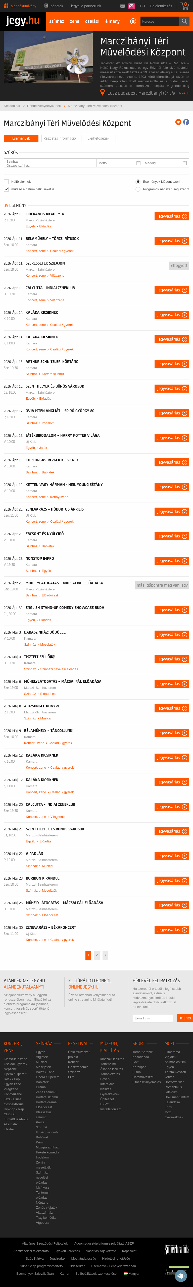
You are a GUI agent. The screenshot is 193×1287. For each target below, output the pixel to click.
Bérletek (57, 6)
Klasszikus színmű (43, 1114)
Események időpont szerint (162, 181)
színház (56, 21)
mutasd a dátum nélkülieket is (32, 189)
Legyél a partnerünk (86, 6)
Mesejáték (47, 644)
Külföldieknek (21, 181)
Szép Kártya (35, 1258)
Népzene (10, 1069)
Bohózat (42, 1137)
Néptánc (42, 1202)
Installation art (110, 1109)
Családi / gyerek (61, 251)
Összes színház (48, 166)
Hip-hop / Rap (14, 1109)
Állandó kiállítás (111, 1069)
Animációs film (175, 1062)
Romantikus (173, 1087)
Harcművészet (142, 1077)
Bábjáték (48, 472)
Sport (138, 1043)
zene (74, 21)
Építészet (107, 1099)
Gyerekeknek (110, 1094)
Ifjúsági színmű (47, 1132)
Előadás (45, 226)
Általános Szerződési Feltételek (45, 1243)
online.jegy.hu (83, 987)
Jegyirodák (57, 1258)
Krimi (39, 1142)
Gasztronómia (78, 1067)
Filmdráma (172, 1052)
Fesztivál (78, 1043)
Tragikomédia (46, 1217)
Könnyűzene (59, 497)
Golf (135, 1062)
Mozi (169, 1043)
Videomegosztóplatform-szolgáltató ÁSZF (104, 1243)
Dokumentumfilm (177, 1097)
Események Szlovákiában (35, 1273)
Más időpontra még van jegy (162, 585)
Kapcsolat (129, 1251)
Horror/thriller (174, 1082)
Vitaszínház (44, 1212)
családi (92, 21)
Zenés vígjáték (46, 1207)
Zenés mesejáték (43, 1164)
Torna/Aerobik (142, 1052)
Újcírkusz (42, 1187)
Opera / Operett (15, 1074)
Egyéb (30, 226)
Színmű (41, 1127)
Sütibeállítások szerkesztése (96, 1273)
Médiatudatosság (83, 1258)
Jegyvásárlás (169, 216)
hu (142, 6)
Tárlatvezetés (110, 1074)
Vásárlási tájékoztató (101, 1251)
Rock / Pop (12, 1079)
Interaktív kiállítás (107, 1086)
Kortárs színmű (53, 374)
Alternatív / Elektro (11, 1126)
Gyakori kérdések (67, 1251)
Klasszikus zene (15, 1059)
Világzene (57, 275)
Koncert (73, 1062)
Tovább (184, 93)
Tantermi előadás (42, 1195)
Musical (45, 718)
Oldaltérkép (77, 1266)
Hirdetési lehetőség (116, 1258)
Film (71, 1077)
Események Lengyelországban (113, 1266)
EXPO (104, 1104)
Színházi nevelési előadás (59, 669)
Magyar (131, 1273)
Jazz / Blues (12, 1099)
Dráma (41, 1087)
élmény (112, 21)
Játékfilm (171, 1092)
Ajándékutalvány (23, 6)
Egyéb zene (12, 1084)
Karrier (64, 1273)
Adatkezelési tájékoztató (31, 1251)
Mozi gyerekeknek (174, 1114)
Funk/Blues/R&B (16, 1119)
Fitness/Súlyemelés (146, 1082)
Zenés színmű (46, 1092)
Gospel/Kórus (14, 1104)
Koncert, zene (36, 251)
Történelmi (108, 1064)
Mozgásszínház (47, 1147)
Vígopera (42, 1222)
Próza (40, 1122)
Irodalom (48, 423)
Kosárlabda (140, 1057)
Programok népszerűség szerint (166, 189)
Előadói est (50, 595)
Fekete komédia (47, 1152)
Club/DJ (9, 1114)
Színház (48, 162)
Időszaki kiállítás (112, 1059)
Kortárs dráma (46, 1102)
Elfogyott (179, 265)
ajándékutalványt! (24, 987)
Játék (43, 448)
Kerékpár (139, 1067)
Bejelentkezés (161, 6)
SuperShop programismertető (41, 1266)
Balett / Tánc (45, 1072)
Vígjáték (42, 1057)
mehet (185, 1018)
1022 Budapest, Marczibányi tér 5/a (137, 92)
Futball (137, 1072)
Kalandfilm (172, 1102)
